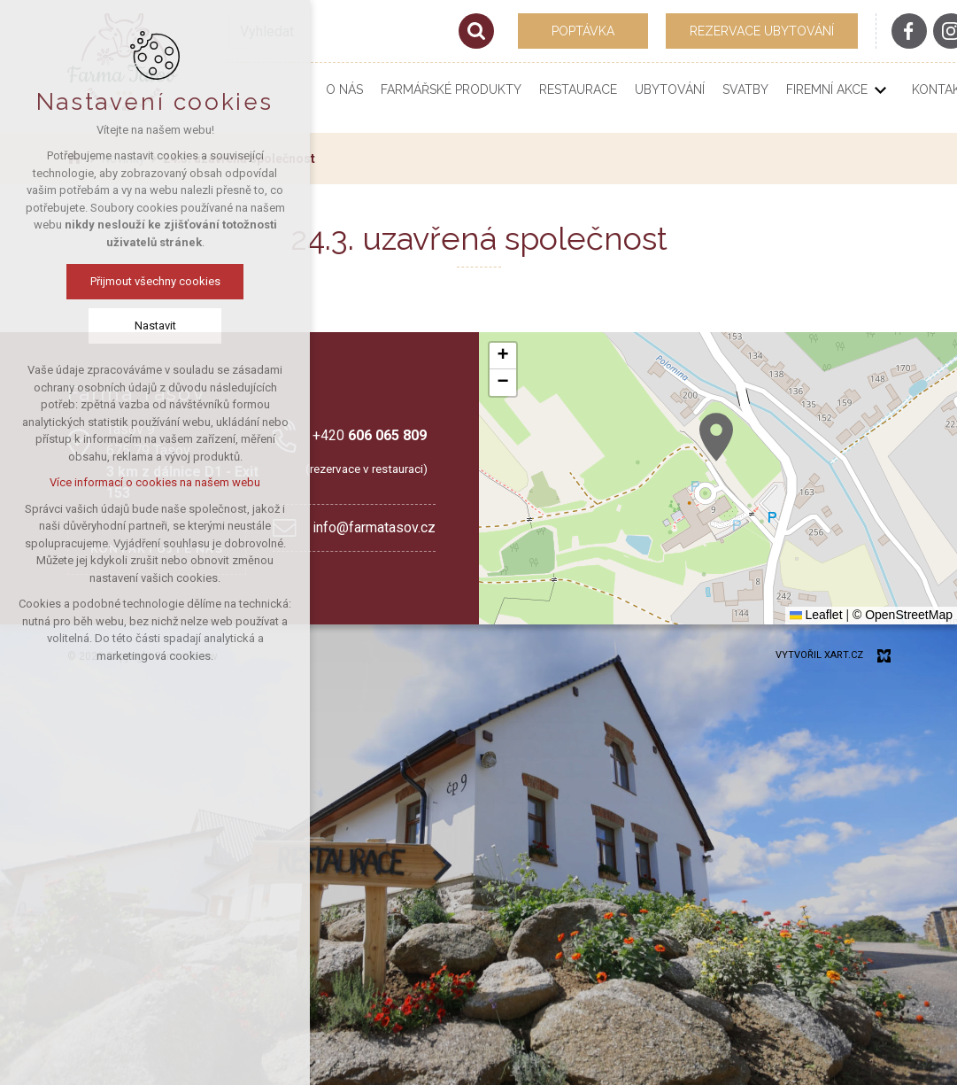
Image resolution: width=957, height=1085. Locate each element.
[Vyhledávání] (476, 31)
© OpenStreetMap (903, 615)
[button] (716, 437)
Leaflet (816, 615)
